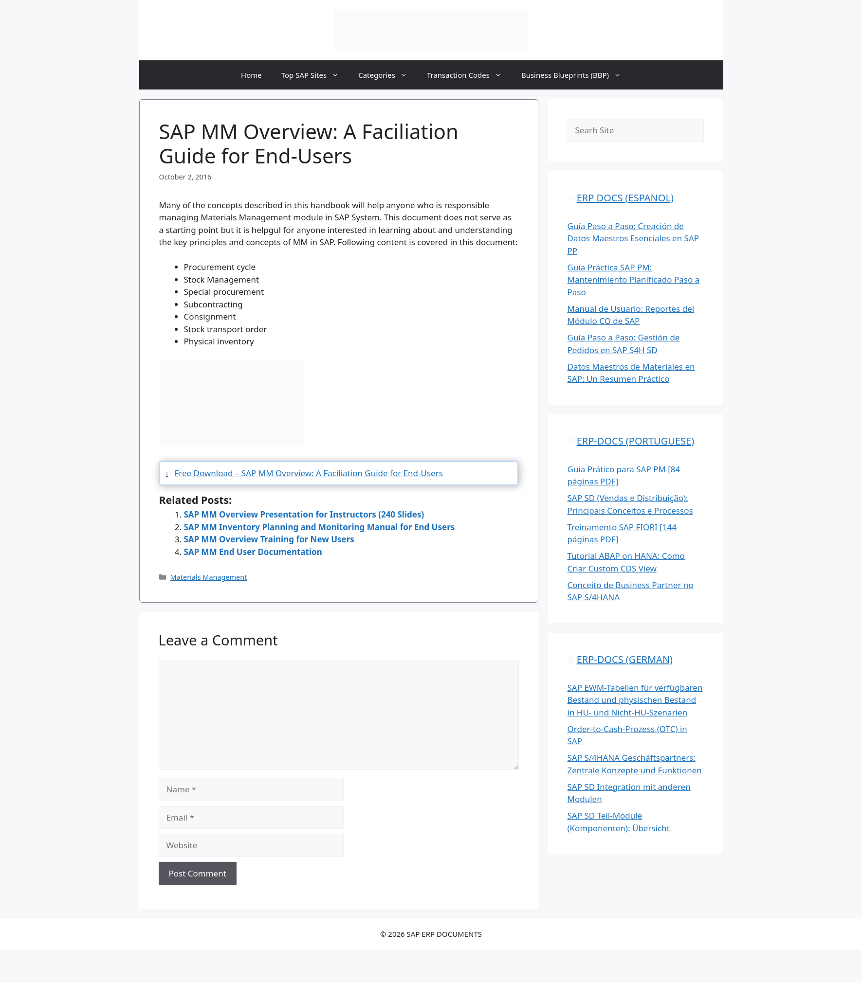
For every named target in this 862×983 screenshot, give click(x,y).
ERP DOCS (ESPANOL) (625, 197)
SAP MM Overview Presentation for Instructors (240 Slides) (304, 514)
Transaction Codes (469, 74)
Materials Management (208, 577)
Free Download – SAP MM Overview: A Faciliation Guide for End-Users (309, 473)
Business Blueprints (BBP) (576, 74)
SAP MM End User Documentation (253, 551)
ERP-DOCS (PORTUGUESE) (635, 440)
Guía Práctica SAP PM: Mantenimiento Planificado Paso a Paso (634, 280)
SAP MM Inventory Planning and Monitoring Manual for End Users (319, 527)
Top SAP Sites (314, 74)
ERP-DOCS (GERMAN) (625, 659)
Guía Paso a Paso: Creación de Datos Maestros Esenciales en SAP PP (633, 238)
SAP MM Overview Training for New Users (269, 539)
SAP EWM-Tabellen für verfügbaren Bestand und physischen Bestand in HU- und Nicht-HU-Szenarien (635, 700)
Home (251, 75)
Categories (387, 74)
